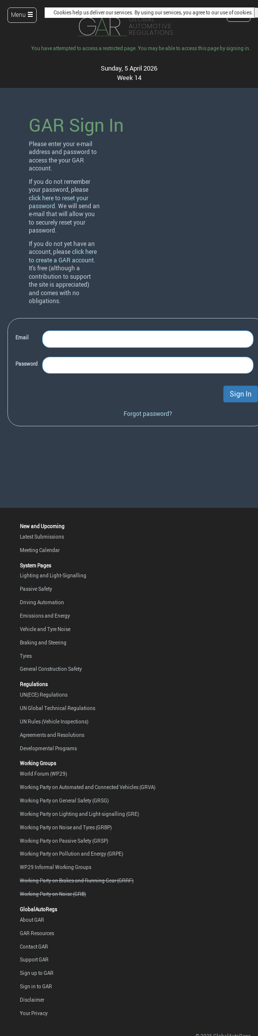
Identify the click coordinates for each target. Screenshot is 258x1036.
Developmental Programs (48, 748)
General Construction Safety (51, 668)
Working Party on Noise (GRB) (53, 893)
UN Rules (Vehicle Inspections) (54, 721)
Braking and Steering (43, 642)
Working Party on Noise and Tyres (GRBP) (66, 827)
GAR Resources (37, 933)
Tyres (26, 655)
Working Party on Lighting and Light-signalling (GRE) (79, 813)
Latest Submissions (42, 536)
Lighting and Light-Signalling (53, 575)
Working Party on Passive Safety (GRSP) (64, 840)
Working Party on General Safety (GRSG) (64, 800)
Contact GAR (34, 946)
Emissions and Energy (45, 615)
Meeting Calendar (40, 550)
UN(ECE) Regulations (43, 694)
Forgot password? (148, 413)
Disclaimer (32, 999)
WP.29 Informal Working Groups (55, 867)
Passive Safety (36, 588)
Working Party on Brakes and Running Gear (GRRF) (76, 880)
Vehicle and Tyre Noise (45, 629)
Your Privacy (34, 1013)
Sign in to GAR (36, 986)
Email (22, 337)
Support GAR (34, 959)
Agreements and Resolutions (52, 734)
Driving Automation (42, 602)
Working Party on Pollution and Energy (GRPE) (71, 853)
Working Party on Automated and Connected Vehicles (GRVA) (87, 787)
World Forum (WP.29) (43, 773)
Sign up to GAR (37, 972)
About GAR (32, 919)
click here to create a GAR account (63, 255)
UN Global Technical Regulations (57, 708)
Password (26, 363)
